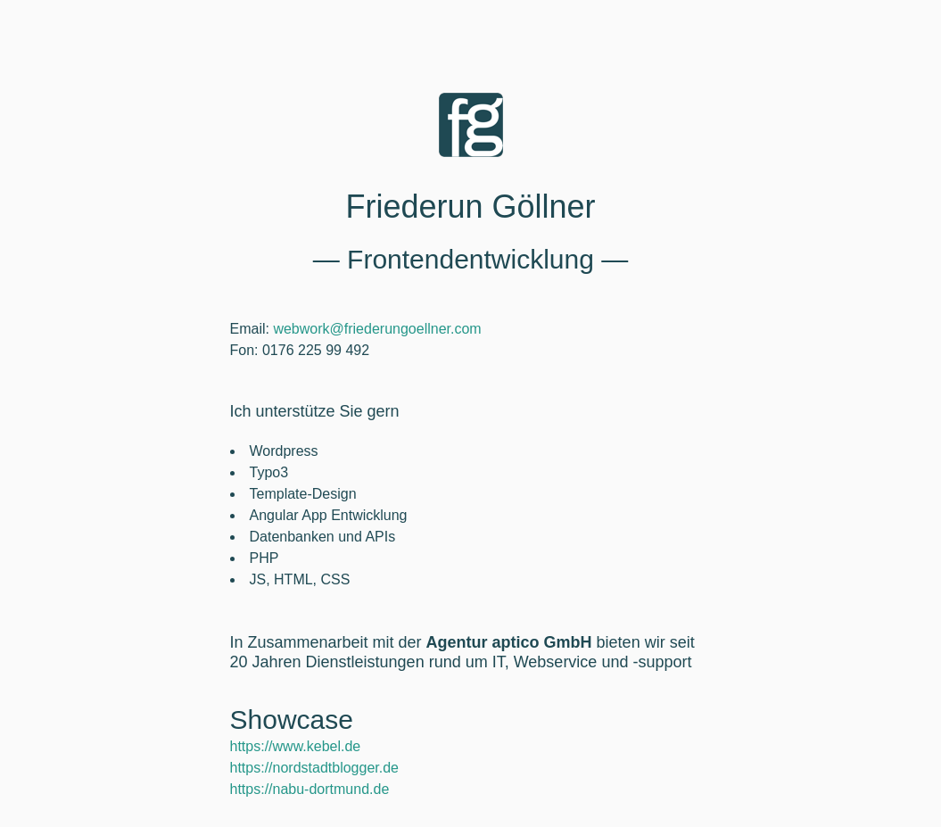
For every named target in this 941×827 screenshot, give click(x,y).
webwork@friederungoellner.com (377, 328)
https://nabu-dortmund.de (310, 789)
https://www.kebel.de (295, 746)
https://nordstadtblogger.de (314, 767)
